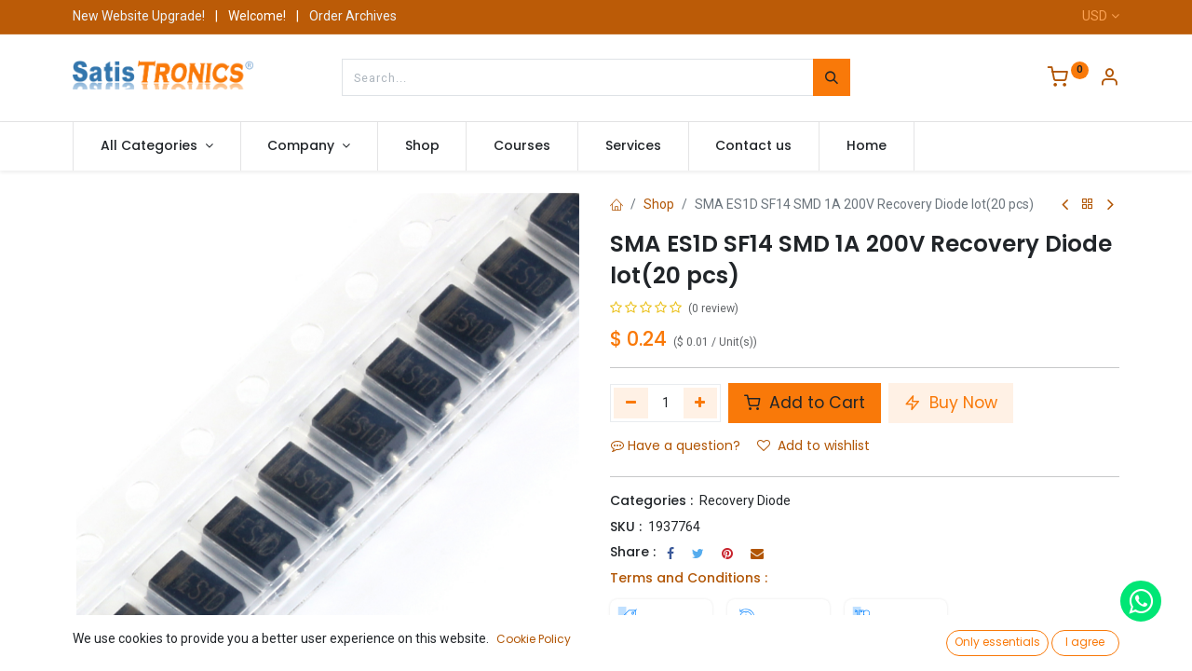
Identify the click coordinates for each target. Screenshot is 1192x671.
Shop (658, 204)
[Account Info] (1109, 79)
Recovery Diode (745, 500)
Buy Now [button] (950, 402)
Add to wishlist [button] (813, 445)
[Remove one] (631, 403)
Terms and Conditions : (688, 577)
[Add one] (701, 403)
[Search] (831, 77)
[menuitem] (422, 146)
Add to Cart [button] (804, 402)
